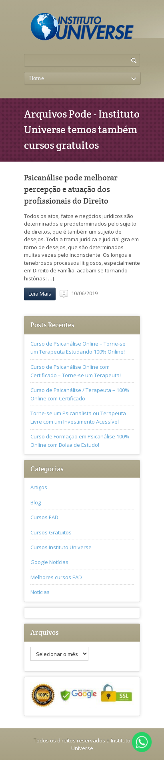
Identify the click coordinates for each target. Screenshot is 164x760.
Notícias (40, 592)
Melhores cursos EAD (56, 577)
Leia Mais (39, 293)
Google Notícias (49, 562)
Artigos (38, 487)
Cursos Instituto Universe (61, 547)
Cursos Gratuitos (51, 532)
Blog (35, 502)
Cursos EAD (44, 517)
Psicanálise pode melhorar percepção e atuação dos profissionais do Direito (71, 189)
